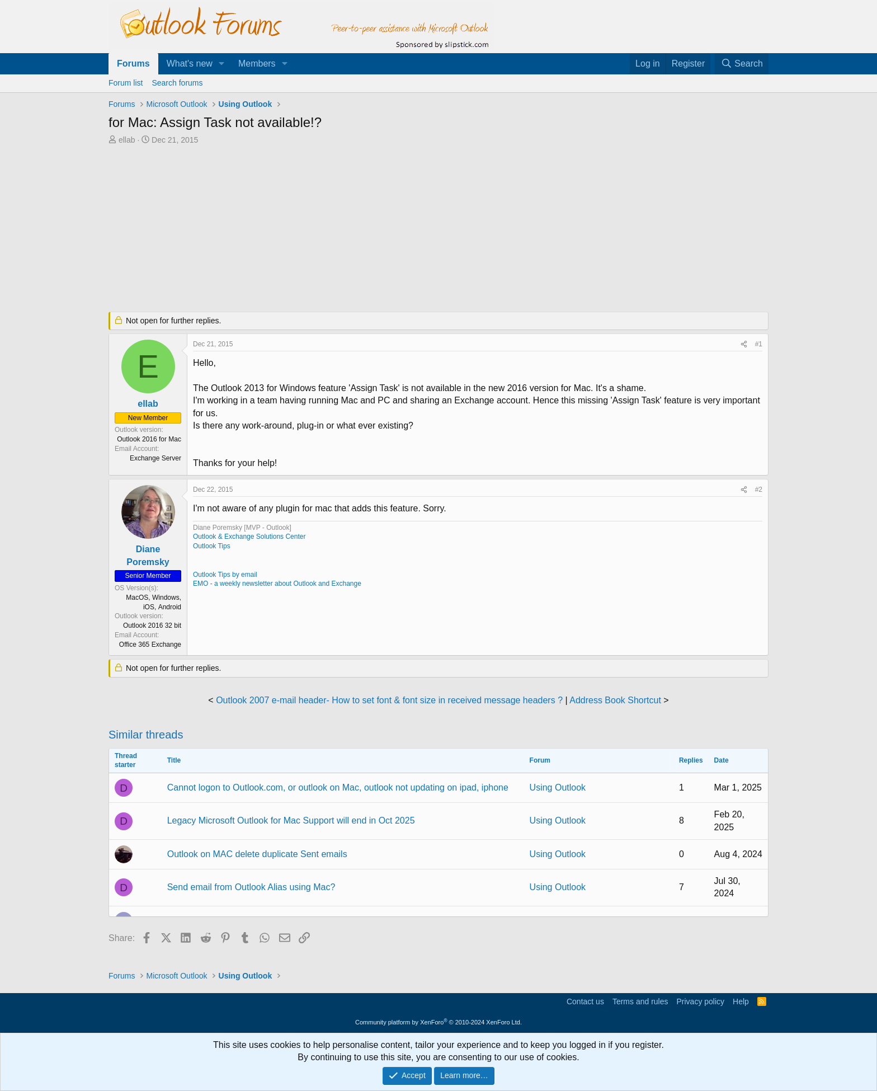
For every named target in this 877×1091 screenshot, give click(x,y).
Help (741, 1001)
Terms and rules (640, 1001)
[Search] (741, 63)
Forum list (126, 82)
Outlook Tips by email (225, 575)
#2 (758, 489)
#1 (758, 344)
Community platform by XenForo (438, 1022)
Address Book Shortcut (615, 700)
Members (257, 63)
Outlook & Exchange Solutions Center (249, 536)
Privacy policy (700, 1001)
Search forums (177, 82)
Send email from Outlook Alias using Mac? (251, 887)
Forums (133, 63)
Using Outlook (558, 787)
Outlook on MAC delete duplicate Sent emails (257, 854)
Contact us (585, 1001)
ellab (127, 139)
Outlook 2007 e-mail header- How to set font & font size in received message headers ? (389, 700)
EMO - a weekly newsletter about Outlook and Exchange (277, 583)
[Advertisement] (380, 229)
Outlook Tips (211, 546)
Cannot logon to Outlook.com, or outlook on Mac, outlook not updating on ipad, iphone (337, 787)
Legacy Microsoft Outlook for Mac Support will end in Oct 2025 (291, 820)
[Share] (744, 344)
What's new (190, 63)
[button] (222, 63)
